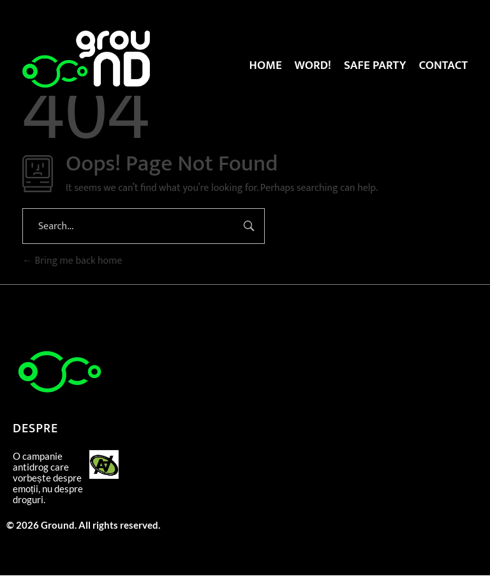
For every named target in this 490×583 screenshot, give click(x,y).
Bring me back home (72, 260)
